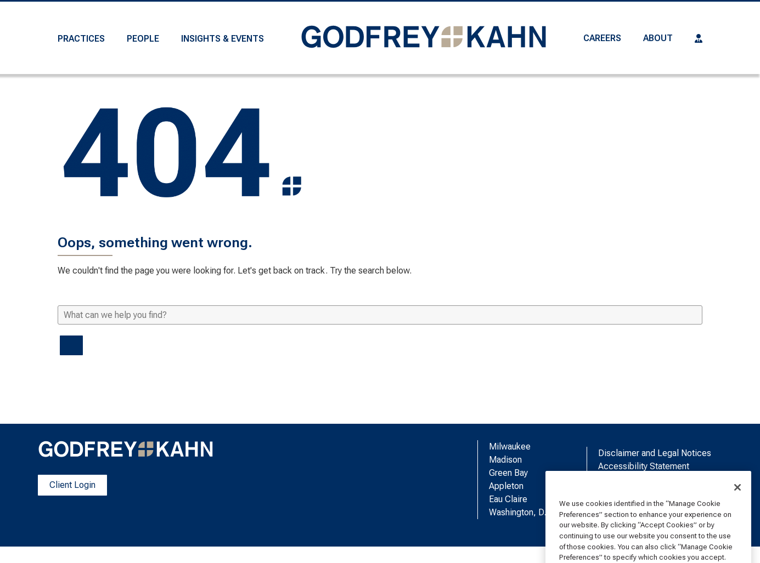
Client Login (72, 485)
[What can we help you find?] (380, 315)
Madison (505, 459)
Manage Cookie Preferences (654, 479)
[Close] (737, 512)
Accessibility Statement (643, 466)
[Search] (71, 345)
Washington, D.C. (521, 512)
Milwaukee (510, 446)
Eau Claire (508, 499)
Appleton (506, 486)
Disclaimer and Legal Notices (654, 453)
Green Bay (508, 473)
